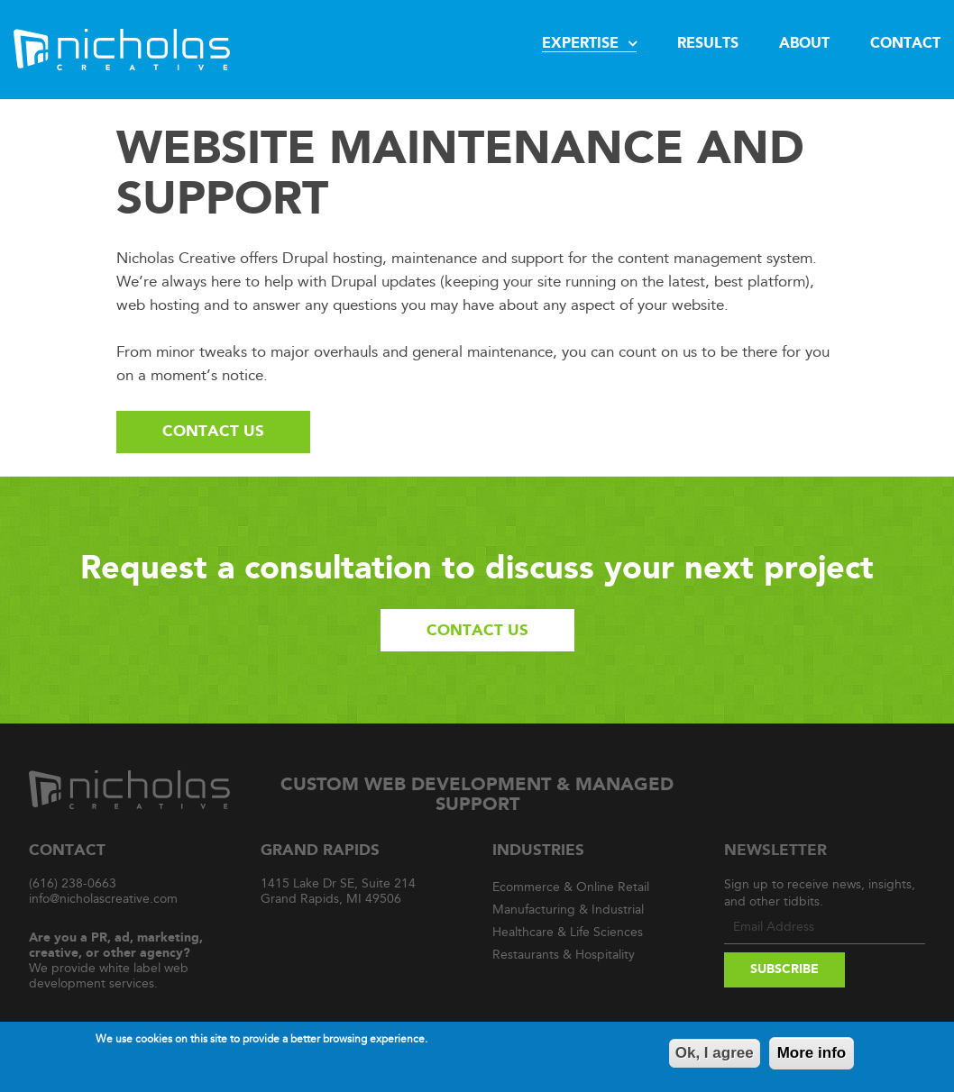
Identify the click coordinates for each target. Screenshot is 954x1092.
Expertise (580, 42)
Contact (905, 42)
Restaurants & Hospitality (563, 954)
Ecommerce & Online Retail (570, 887)
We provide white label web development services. (116, 960)
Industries (538, 850)
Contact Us (213, 431)
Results (707, 42)
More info (812, 1054)
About (804, 42)
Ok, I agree (714, 1054)
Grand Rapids (320, 850)
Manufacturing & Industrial (568, 909)
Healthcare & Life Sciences (567, 932)
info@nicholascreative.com (103, 898)
